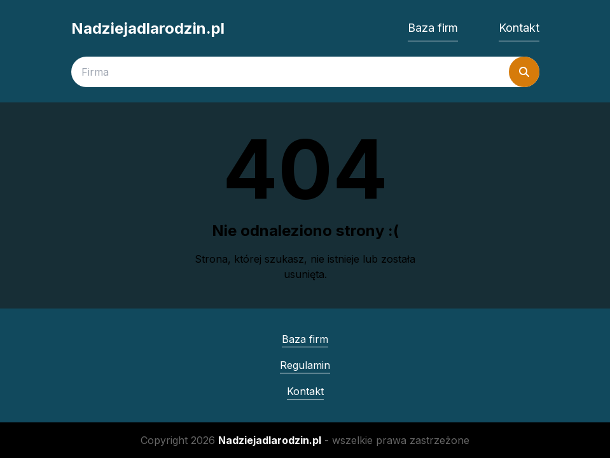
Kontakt (519, 27)
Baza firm (433, 27)
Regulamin (305, 365)
